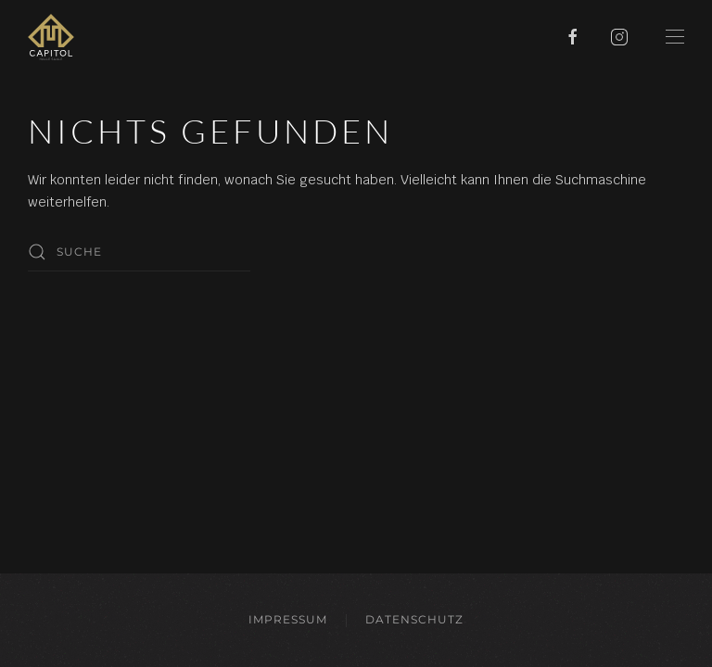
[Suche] (139, 252)
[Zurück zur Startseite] (51, 37)
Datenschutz (414, 619)
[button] (675, 37)
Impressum (287, 619)
